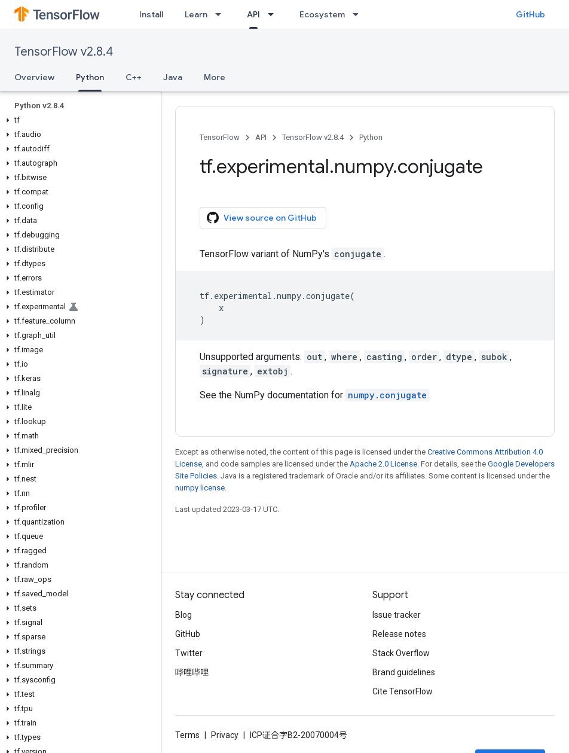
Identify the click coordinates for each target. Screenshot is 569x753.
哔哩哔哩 (192, 672)
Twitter (189, 653)
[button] (78, 120)
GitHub (530, 14)
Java (172, 77)
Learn (196, 14)
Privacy (224, 735)
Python (371, 137)
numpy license (200, 487)
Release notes (399, 634)
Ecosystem (322, 14)
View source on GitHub (262, 218)
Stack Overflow (401, 653)
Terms (187, 735)
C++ (134, 77)
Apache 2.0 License (383, 463)
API (261, 137)
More (214, 77)
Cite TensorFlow (402, 691)
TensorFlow (220, 137)
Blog (183, 615)
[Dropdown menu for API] (274, 14)
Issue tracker (396, 615)
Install (151, 14)
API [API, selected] (253, 14)
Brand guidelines (403, 672)
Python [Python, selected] (90, 77)
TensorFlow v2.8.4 (63, 51)
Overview (34, 77)
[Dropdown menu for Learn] (221, 14)
